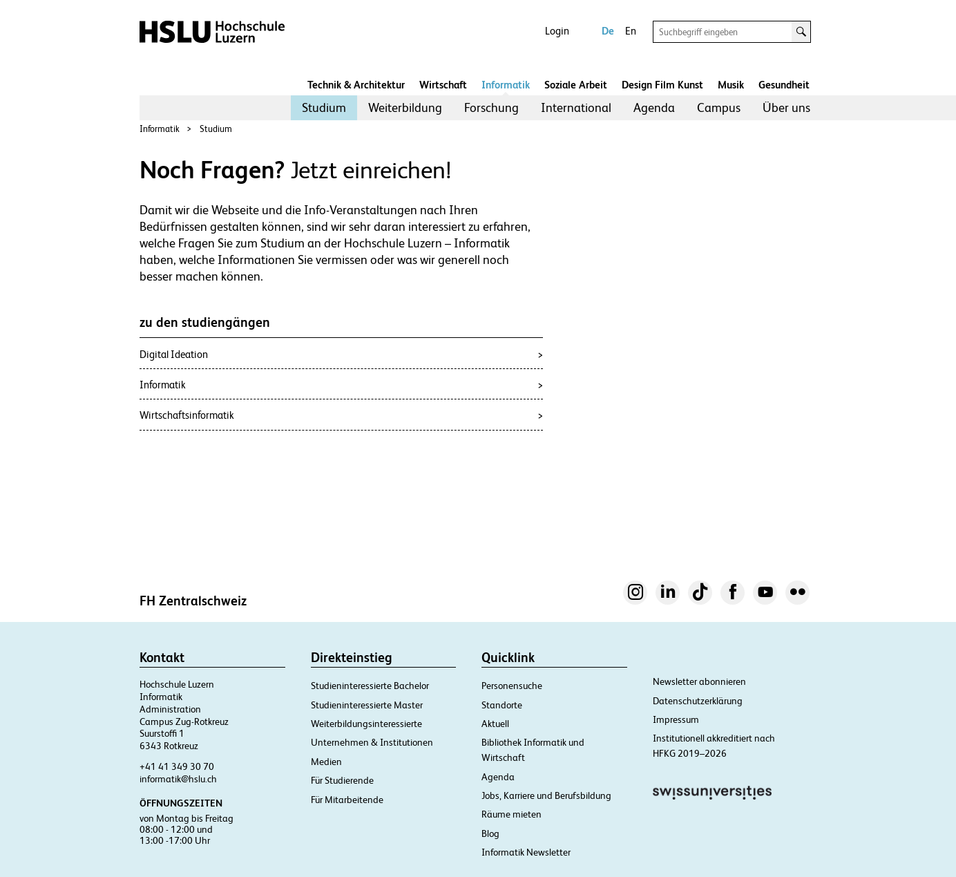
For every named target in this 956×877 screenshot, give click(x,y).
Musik (731, 85)
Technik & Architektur (356, 85)
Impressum (676, 719)
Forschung (491, 107)
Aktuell (495, 723)
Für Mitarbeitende (347, 799)
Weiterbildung (405, 107)
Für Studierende (342, 780)
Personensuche (511, 685)
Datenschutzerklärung (698, 700)
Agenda (654, 107)
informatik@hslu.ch (178, 778)
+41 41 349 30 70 (177, 766)
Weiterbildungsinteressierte (366, 723)
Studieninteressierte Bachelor (370, 685)
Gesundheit (784, 85)
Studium (324, 107)
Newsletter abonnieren (699, 681)
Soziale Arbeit (575, 85)
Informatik (505, 85)
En (630, 31)
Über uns (786, 107)
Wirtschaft (443, 85)
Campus (718, 107)
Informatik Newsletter (526, 852)
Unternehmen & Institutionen (372, 742)
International (576, 107)
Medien (326, 761)
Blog (490, 833)
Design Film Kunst (662, 85)
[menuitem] (324, 107)
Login (557, 31)
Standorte (501, 704)
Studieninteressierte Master (367, 704)
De (608, 31)
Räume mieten (511, 814)
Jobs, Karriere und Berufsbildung (546, 795)
